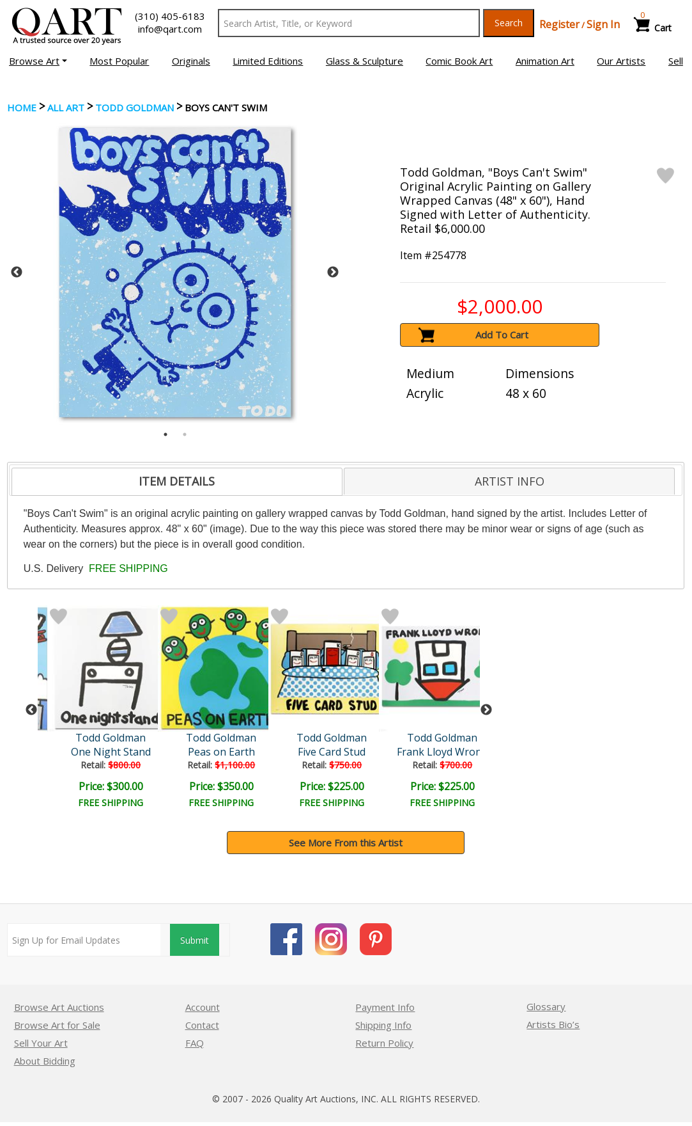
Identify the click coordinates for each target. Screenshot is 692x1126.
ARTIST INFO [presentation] (509, 481)
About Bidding (44, 1060)
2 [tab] (184, 434)
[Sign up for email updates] (84, 940)
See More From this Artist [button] (346, 842)
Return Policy (384, 1042)
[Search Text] (349, 23)
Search (509, 23)
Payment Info (385, 1007)
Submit (194, 940)
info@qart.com (170, 28)
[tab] (177, 482)
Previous (16, 272)
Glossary (546, 1006)
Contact (202, 1025)
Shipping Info (383, 1025)
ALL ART (65, 107)
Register (559, 24)
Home (21, 107)
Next (333, 272)
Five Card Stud (331, 752)
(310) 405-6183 (170, 16)
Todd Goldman (134, 107)
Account (202, 1007)
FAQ (194, 1042)
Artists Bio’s (553, 1024)
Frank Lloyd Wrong (442, 752)
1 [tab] (165, 434)
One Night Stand (111, 752)
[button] (38, 60)
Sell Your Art (41, 1042)
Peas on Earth (221, 752)
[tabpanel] (175, 272)
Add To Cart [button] (501, 334)
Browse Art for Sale (57, 1025)
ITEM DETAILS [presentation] (177, 481)
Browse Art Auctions (59, 1007)
